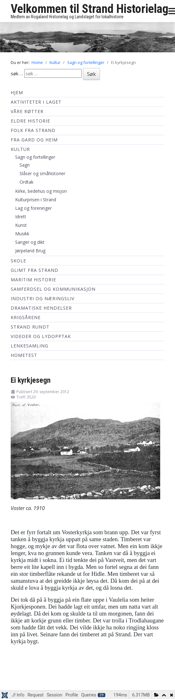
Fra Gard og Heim (34, 140)
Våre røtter (27, 111)
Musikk (22, 234)
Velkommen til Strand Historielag (89, 9)
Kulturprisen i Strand (35, 200)
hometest (24, 355)
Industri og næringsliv (42, 298)
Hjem (17, 92)
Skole (18, 261)
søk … (17, 73)
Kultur (20, 149)
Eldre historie (30, 121)
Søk (91, 74)
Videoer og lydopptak (41, 336)
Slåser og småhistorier (42, 173)
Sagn (25, 165)
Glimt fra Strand (34, 270)
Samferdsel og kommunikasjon (53, 289)
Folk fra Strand (33, 130)
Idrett (20, 217)
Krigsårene (26, 317)
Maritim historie (33, 280)
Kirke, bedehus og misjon (41, 191)
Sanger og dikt (29, 242)
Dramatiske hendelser (41, 308)
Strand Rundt (30, 327)
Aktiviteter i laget (36, 102)
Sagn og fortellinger (35, 157)
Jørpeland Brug (30, 251)
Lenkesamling (29, 346)
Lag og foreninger (33, 208)
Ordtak (26, 182)
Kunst (21, 225)
